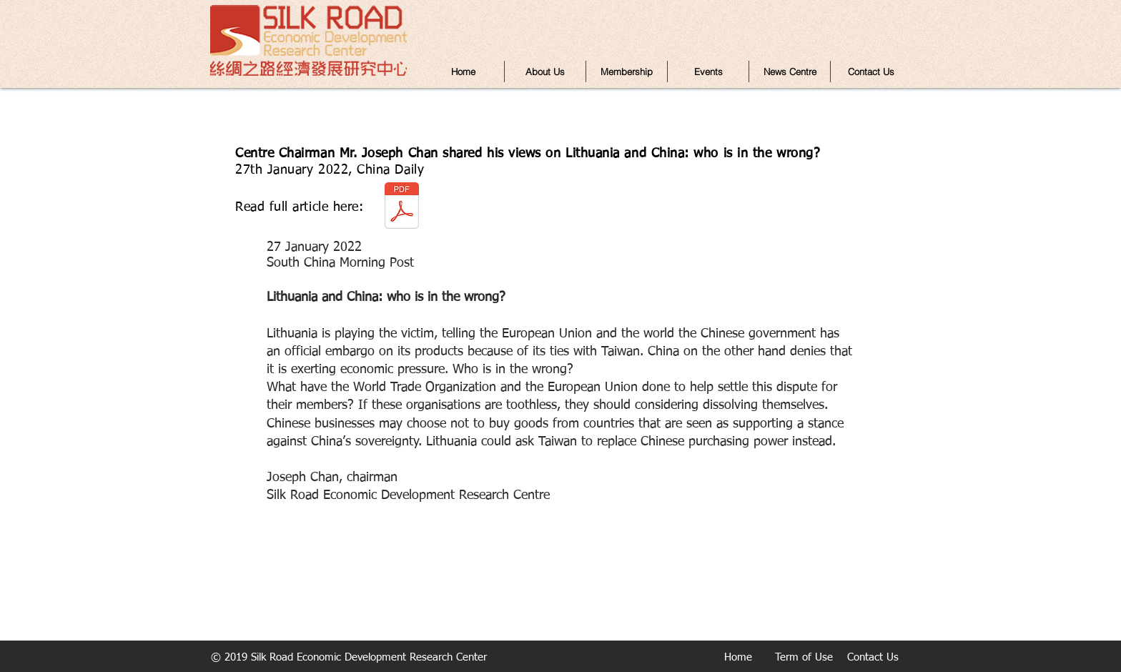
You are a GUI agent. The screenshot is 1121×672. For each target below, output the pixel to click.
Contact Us (873, 657)
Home (738, 657)
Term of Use (804, 657)
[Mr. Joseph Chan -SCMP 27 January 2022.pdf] (401, 207)
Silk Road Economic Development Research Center (369, 657)
